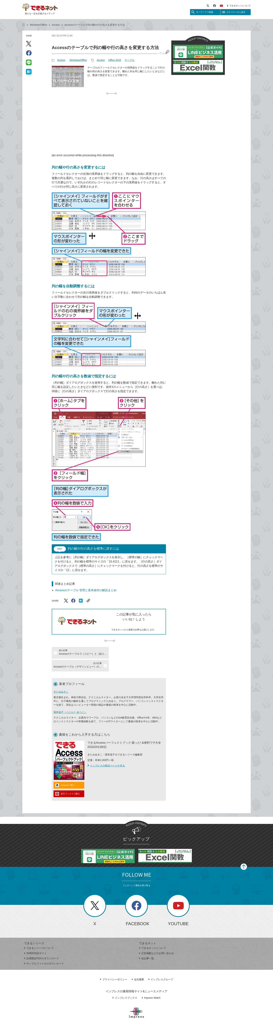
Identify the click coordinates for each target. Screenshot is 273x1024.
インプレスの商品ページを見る (106, 752)
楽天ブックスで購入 (70, 781)
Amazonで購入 (68, 772)
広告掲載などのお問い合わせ (156, 940)
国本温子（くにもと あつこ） (70, 699)
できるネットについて (239, 5)
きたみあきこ (61, 678)
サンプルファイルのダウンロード (44, 950)
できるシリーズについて (39, 935)
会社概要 (138, 966)
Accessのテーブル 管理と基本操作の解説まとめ (86, 590)
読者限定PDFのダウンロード (41, 945)
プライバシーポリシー (113, 966)
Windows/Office (38, 24)
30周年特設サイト (35, 940)
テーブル (130, 60)
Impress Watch (151, 985)
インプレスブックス (124, 985)
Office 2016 (114, 60)
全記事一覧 (146, 945)
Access (56, 24)
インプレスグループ (160, 966)
